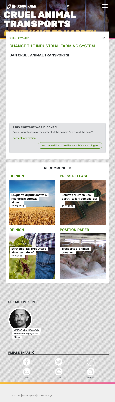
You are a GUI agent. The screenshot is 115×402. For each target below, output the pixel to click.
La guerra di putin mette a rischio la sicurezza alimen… (29, 198)
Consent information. (24, 138)
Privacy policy (29, 395)
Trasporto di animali (75, 249)
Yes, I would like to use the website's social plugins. (70, 145)
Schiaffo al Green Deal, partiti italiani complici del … (79, 198)
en (104, 38)
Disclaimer (16, 395)
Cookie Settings (44, 395)
